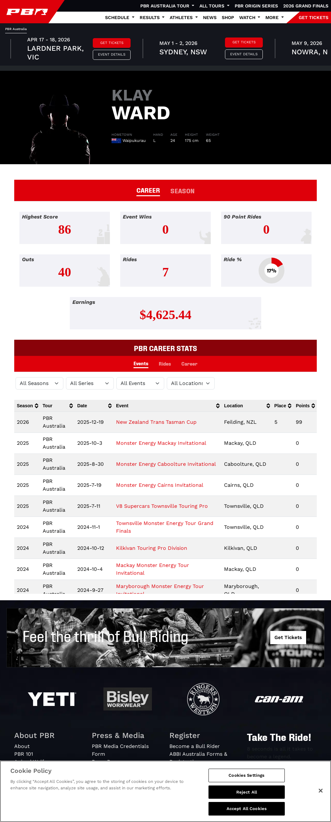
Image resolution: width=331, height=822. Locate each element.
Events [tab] (140, 363)
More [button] (272, 17)
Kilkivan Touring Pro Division (151, 548)
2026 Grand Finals (305, 5)
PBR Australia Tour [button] (165, 5)
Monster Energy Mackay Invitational (161, 443)
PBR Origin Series (256, 5)
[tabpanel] (165, 49)
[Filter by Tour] (90, 383)
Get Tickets (111, 43)
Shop (228, 17)
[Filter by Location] (191, 383)
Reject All (246, 792)
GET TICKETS (313, 17)
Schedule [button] (118, 17)
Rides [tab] (165, 363)
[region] (165, 791)
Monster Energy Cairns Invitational (159, 485)
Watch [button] (248, 17)
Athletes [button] (182, 17)
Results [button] (150, 17)
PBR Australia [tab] (16, 29)
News (210, 17)
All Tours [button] (212, 5)
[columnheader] (27, 406)
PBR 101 (23, 754)
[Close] (321, 791)
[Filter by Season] (39, 383)
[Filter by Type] (140, 383)
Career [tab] (189, 363)
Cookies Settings (246, 775)
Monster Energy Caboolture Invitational (166, 464)
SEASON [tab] (182, 190)
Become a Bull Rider (194, 746)
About (22, 746)
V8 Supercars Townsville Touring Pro (162, 506)
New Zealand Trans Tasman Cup (156, 422)
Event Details (111, 54)
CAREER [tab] (148, 190)
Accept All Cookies (247, 808)
